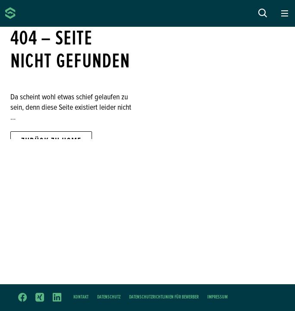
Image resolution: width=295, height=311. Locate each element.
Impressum (217, 297)
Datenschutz (109, 297)
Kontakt (81, 297)
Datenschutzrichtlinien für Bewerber (164, 297)
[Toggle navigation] (284, 14)
